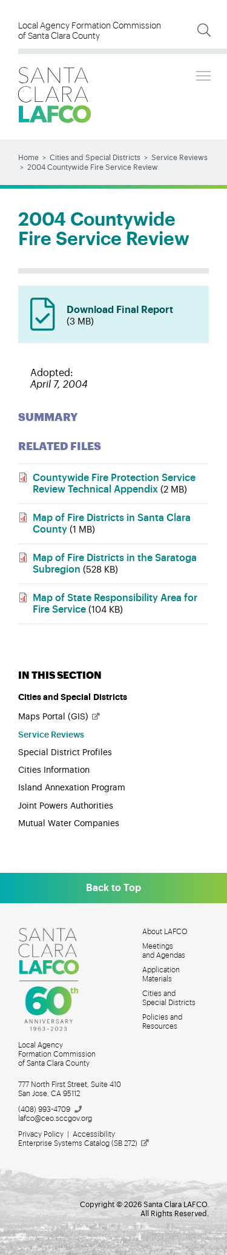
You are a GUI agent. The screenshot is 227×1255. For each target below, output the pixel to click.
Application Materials (161, 974)
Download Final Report (132, 316)
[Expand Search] (204, 30)
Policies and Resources (162, 1022)
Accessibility (94, 1134)
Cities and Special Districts (95, 157)
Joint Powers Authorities (65, 806)
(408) (50, 1109)
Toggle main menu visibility (204, 74)
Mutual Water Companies (68, 823)
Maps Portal (59, 717)
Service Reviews (179, 157)
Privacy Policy (41, 1134)
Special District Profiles (65, 753)
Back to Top (113, 888)
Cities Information (54, 770)
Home (28, 157)
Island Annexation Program (71, 788)
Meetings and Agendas (163, 951)
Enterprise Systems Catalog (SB (84, 1143)
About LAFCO (165, 931)
